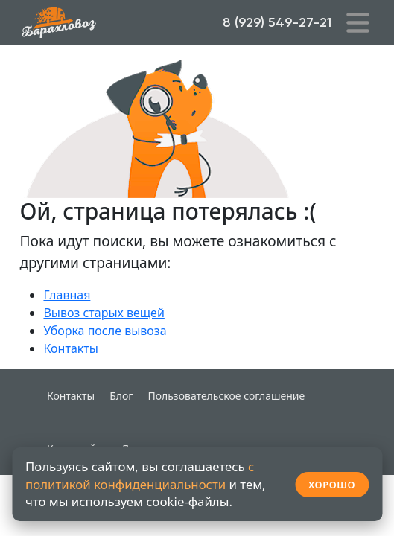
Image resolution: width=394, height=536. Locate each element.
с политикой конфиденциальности (139, 475)
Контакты (70, 348)
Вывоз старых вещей (103, 312)
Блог (121, 396)
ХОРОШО (331, 484)
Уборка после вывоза (104, 330)
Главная (66, 295)
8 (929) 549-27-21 (277, 22)
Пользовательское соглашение (226, 396)
